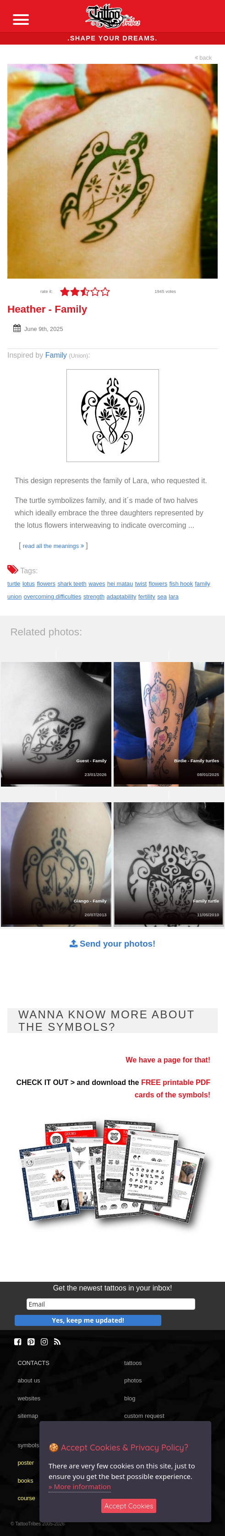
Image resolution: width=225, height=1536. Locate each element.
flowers (46, 583)
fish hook (181, 583)
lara (173, 596)
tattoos (133, 1362)
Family (56, 355)
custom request (144, 1415)
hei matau (120, 583)
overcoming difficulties (53, 596)
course (26, 1498)
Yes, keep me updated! (88, 1320)
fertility (146, 596)
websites (28, 1398)
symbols (28, 1445)
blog (129, 1398)
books (25, 1480)
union (14, 596)
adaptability (122, 596)
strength (93, 596)
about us (28, 1380)
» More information (80, 1486)
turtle (13, 583)
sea (162, 596)
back (203, 57)
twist (141, 583)
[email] (111, 1304)
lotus (28, 583)
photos (133, 1380)
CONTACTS (33, 1362)
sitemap (27, 1415)
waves (96, 583)
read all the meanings (53, 545)
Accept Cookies (129, 1506)
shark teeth (71, 583)
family (202, 583)
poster (25, 1462)
